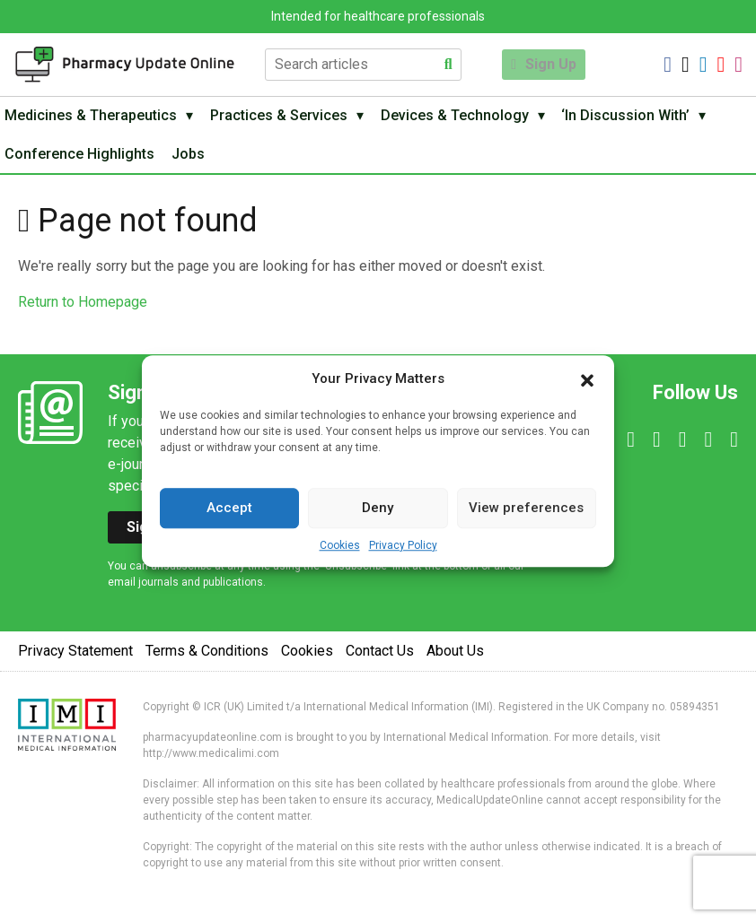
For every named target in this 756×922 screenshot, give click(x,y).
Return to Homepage (82, 311)
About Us (455, 660)
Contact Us (380, 660)
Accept (229, 508)
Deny (377, 508)
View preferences (526, 508)
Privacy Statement (75, 660)
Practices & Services (286, 117)
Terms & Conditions (206, 660)
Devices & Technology (466, 117)
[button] (587, 379)
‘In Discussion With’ (642, 117)
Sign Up (550, 64)
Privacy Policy (403, 545)
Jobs (195, 161)
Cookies (340, 545)
